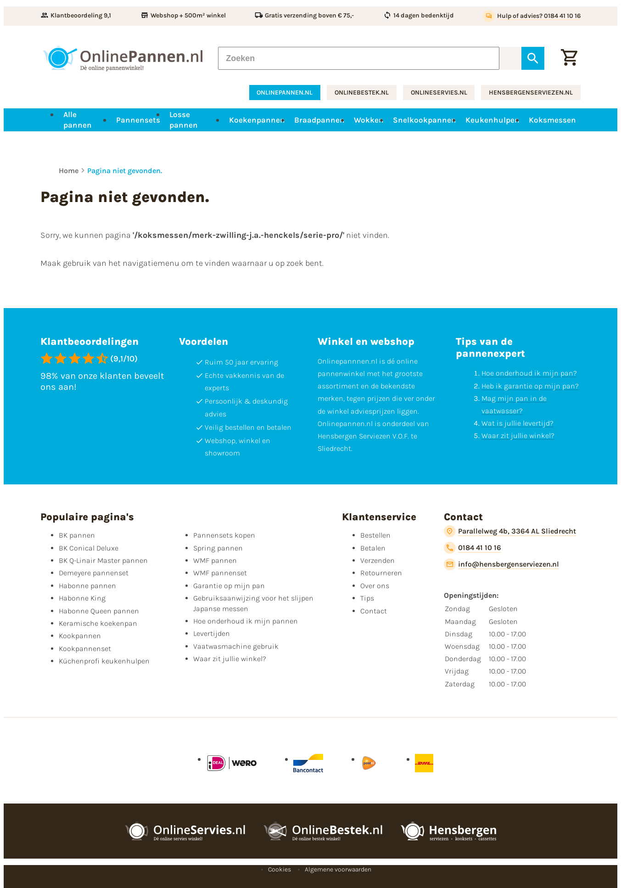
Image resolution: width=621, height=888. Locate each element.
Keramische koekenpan (98, 623)
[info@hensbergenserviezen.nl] (501, 564)
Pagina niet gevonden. (124, 170)
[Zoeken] (358, 58)
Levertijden (211, 633)
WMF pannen (215, 560)
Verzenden (377, 560)
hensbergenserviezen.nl (531, 92)
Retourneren (381, 572)
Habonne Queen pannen (99, 611)
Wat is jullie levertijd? (517, 423)
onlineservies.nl (439, 92)
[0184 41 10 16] (472, 548)
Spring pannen (218, 548)
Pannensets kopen (224, 535)
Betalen (373, 548)
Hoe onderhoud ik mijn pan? (529, 373)
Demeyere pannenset (94, 572)
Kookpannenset (85, 648)
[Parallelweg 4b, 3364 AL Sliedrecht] (510, 531)
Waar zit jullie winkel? (517, 435)
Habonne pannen (87, 585)
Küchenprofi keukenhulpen (104, 661)
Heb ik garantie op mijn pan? (530, 385)
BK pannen (77, 535)
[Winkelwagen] (569, 58)
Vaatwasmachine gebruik (236, 646)
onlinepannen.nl (285, 92)
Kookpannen (80, 635)
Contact (373, 611)
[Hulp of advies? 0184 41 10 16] (532, 16)
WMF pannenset (220, 572)
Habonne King (82, 598)
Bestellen (375, 535)
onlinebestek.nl (362, 92)
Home (68, 170)
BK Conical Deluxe (88, 548)
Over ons (374, 585)
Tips (367, 598)
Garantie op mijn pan (229, 585)
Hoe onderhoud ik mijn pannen (245, 621)
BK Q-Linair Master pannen (103, 560)
